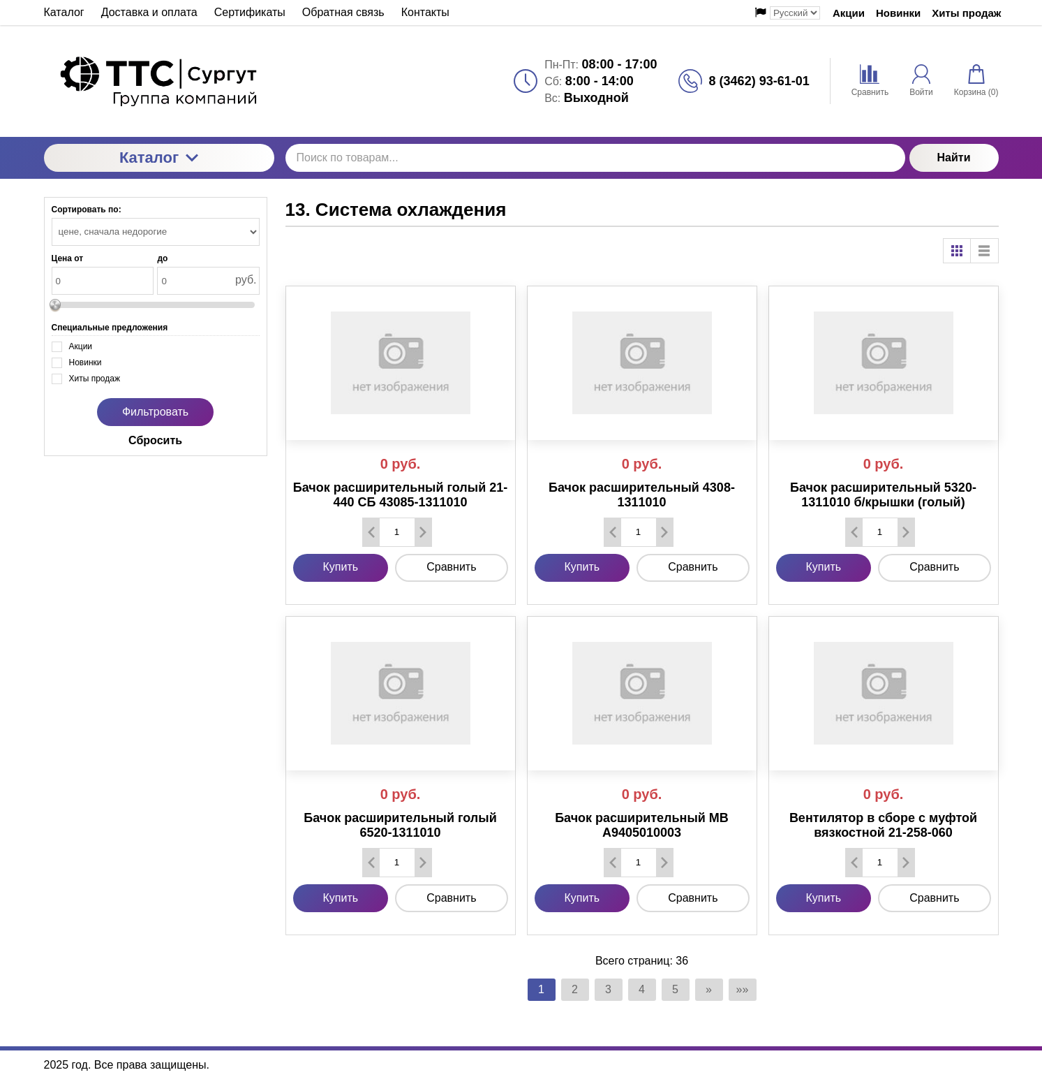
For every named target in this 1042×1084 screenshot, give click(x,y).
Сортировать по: (86, 209)
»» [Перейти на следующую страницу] (742, 989)
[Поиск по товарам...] (595, 158)
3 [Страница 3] (608, 989)
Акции (849, 13)
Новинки (898, 13)
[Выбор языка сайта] (795, 13)
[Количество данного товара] (397, 532)
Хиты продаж (966, 13)
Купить (341, 567)
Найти (954, 157)
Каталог (158, 157)
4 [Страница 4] (642, 989)
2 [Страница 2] (575, 989)
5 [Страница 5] (675, 989)
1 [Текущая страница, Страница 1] (541, 989)
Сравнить (451, 567)
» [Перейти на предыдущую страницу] (709, 989)
